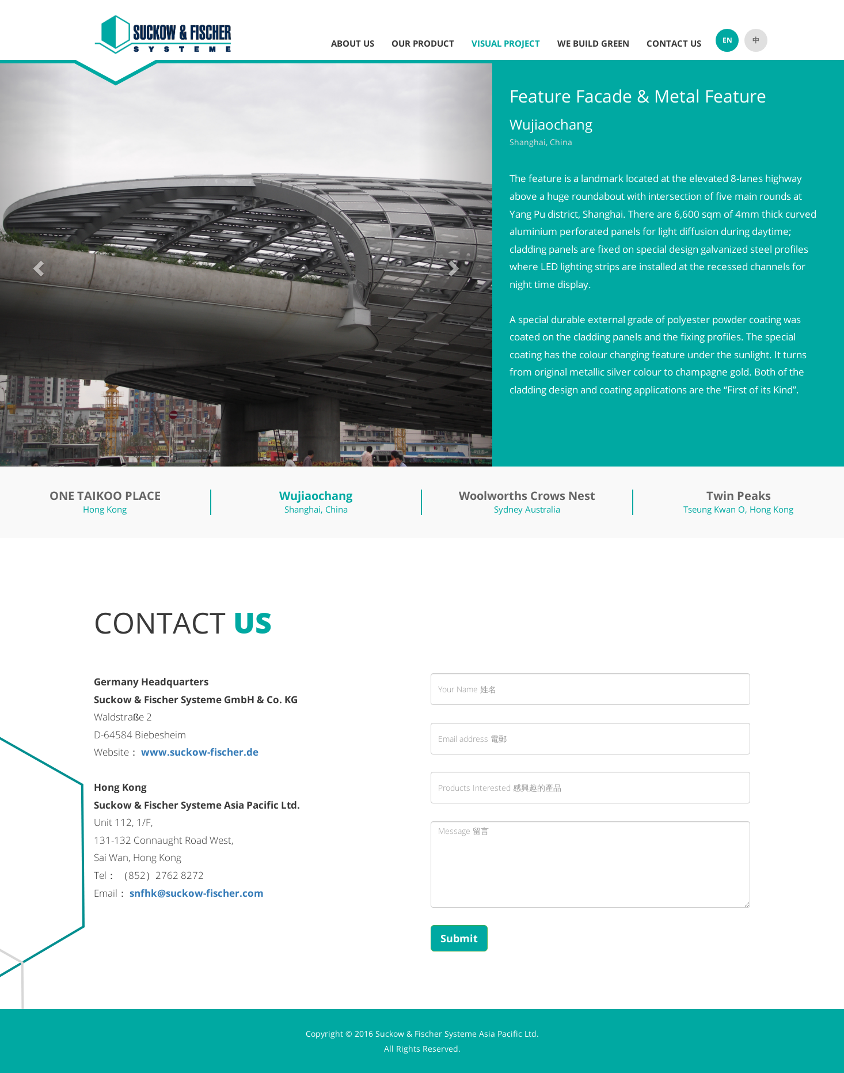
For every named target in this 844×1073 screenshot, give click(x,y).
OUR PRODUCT (422, 43)
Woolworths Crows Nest (527, 495)
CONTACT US (674, 43)
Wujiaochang (315, 495)
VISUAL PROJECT (506, 43)
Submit (459, 938)
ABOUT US (352, 43)
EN (727, 40)
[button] (37, 265)
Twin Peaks (738, 495)
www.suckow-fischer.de (199, 752)
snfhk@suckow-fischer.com (197, 893)
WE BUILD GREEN (593, 43)
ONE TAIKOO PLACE (105, 495)
